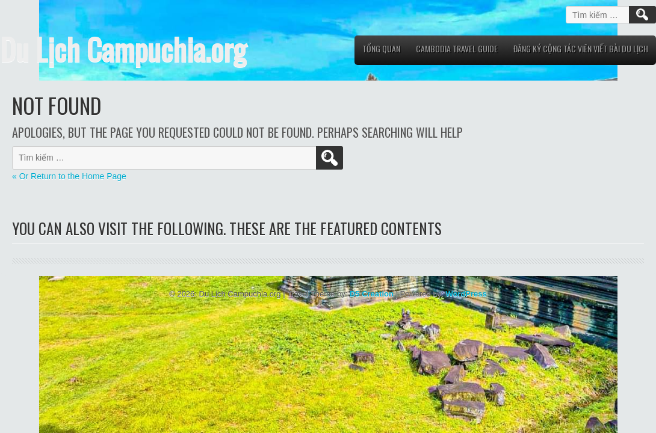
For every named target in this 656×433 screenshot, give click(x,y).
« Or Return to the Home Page (69, 176)
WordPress (465, 293)
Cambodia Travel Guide (457, 48)
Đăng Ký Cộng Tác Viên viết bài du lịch (580, 48)
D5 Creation (372, 293)
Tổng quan (381, 48)
